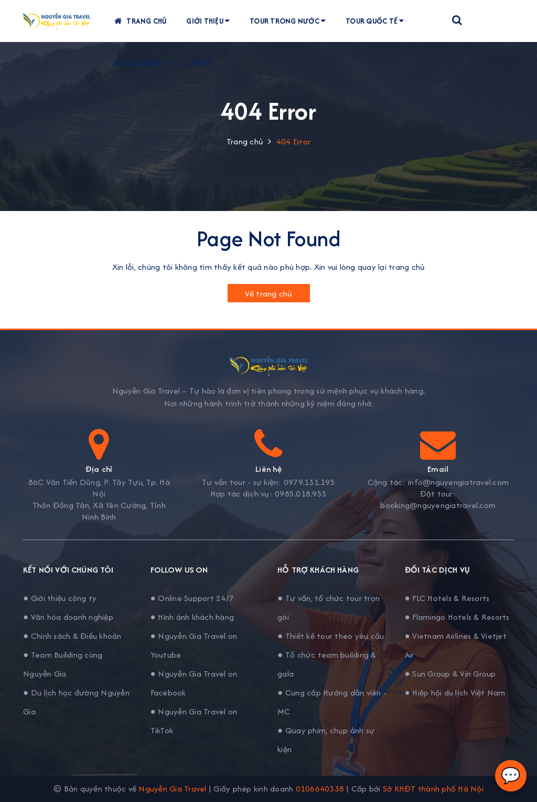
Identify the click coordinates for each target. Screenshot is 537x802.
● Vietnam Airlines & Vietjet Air (456, 645)
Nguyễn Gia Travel (172, 789)
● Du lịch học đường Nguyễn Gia (76, 702)
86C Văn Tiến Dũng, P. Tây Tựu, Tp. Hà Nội (99, 488)
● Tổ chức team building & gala (327, 664)
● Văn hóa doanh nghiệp (68, 617)
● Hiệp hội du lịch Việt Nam (455, 693)
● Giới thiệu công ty (59, 598)
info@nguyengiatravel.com (458, 482)
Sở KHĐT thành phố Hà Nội (433, 789)
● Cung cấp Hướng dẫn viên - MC (331, 702)
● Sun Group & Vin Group (450, 674)
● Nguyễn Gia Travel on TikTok (194, 720)
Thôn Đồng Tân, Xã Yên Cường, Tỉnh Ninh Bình (99, 511)
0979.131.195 (309, 482)
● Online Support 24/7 (192, 598)
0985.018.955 (301, 494)
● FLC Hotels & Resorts (447, 598)
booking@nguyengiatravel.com (438, 505)
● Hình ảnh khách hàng (192, 617)
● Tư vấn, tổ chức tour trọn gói (328, 607)
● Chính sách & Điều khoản (72, 636)
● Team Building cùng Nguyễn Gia (62, 664)
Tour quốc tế (378, 21)
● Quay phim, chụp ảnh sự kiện (325, 739)
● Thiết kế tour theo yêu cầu (330, 636)
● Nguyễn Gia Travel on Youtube (194, 645)
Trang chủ (143, 21)
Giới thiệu (211, 21)
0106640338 (320, 789)
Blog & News (143, 63)
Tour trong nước (291, 21)
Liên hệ (203, 63)
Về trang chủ (269, 294)
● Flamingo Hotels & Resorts (457, 617)
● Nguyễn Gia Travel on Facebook (194, 683)
